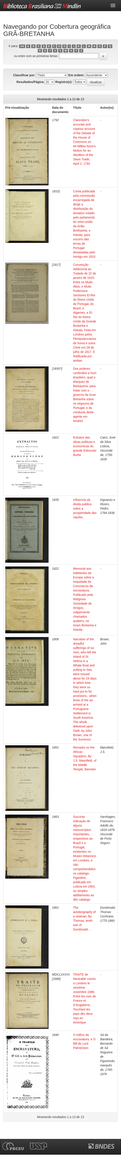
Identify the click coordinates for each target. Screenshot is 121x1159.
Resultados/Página (30, 82)
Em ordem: (76, 75)
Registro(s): (63, 82)
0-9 (22, 46)
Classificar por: (24, 75)
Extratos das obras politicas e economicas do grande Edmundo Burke (84, 446)
